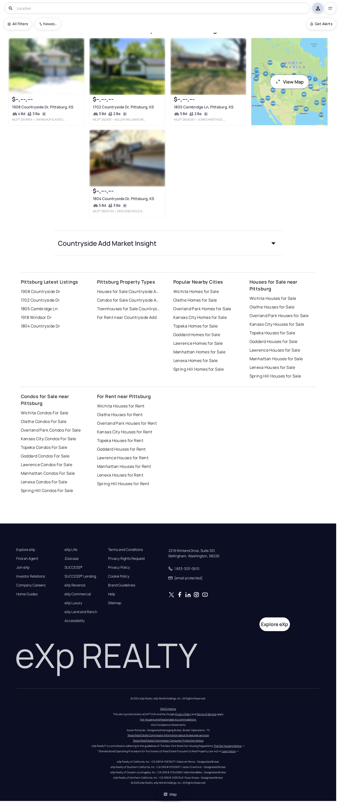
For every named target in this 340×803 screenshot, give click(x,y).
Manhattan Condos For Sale (48, 473)
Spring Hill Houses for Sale (275, 376)
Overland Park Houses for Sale (279, 315)
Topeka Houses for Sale (272, 333)
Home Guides (27, 594)
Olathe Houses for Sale (272, 307)
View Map (289, 82)
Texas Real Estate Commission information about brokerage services (168, 735)
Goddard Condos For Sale (45, 456)
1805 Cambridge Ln (39, 309)
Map (170, 794)
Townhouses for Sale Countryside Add (129, 309)
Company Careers (30, 585)
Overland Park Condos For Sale (51, 430)
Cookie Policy (118, 576)
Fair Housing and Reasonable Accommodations (168, 719)
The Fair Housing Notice (228, 746)
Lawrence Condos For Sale (46, 464)
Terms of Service (207, 714)
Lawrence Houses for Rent (123, 458)
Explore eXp (25, 549)
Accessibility (75, 620)
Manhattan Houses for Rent (124, 466)
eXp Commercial (78, 594)
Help (111, 594)
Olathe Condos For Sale (44, 421)
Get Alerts (321, 23)
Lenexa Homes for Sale (195, 360)
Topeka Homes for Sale (195, 326)
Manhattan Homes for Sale (199, 352)
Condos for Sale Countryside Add (129, 300)
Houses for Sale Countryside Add (129, 291)
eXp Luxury (73, 603)
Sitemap (114, 603)
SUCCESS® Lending (80, 576)
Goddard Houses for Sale (274, 341)
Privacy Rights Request (126, 558)
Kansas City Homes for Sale (200, 317)
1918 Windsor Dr (36, 317)
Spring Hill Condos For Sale (47, 490)
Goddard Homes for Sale (196, 334)
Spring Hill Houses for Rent (123, 483)
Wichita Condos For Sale (44, 413)
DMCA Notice (168, 709)
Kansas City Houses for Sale (277, 324)
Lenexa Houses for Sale (272, 367)
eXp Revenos (75, 585)
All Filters (18, 23)
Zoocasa (72, 558)
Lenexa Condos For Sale (44, 482)
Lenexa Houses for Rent (120, 475)
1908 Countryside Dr (40, 291)
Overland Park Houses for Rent (127, 423)
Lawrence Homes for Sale (198, 343)
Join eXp (22, 567)
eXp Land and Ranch (81, 612)
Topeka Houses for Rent (120, 440)
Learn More (229, 751)
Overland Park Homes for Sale (202, 309)
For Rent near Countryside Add (127, 317)
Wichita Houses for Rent (121, 406)
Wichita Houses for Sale (273, 298)
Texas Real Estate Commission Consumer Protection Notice (168, 740)
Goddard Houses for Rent (121, 449)
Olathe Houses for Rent (120, 414)
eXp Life (71, 549)
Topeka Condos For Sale (44, 447)
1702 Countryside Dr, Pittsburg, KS (123, 107)
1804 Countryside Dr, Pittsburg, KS (123, 198)
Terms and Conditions (125, 549)
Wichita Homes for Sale (196, 291)
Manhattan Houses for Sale (276, 359)
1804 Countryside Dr (40, 326)
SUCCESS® (74, 567)
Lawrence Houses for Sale (275, 350)
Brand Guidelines (121, 585)
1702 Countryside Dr (40, 300)
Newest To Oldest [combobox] (50, 23)
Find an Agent (27, 558)
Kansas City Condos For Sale (48, 438)
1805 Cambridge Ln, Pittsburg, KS (203, 107)
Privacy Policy (119, 567)
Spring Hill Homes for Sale (198, 369)
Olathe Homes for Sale (195, 300)
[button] (168, 243)
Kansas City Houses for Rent (124, 432)
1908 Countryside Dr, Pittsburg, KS (42, 107)
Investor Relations (30, 576)
